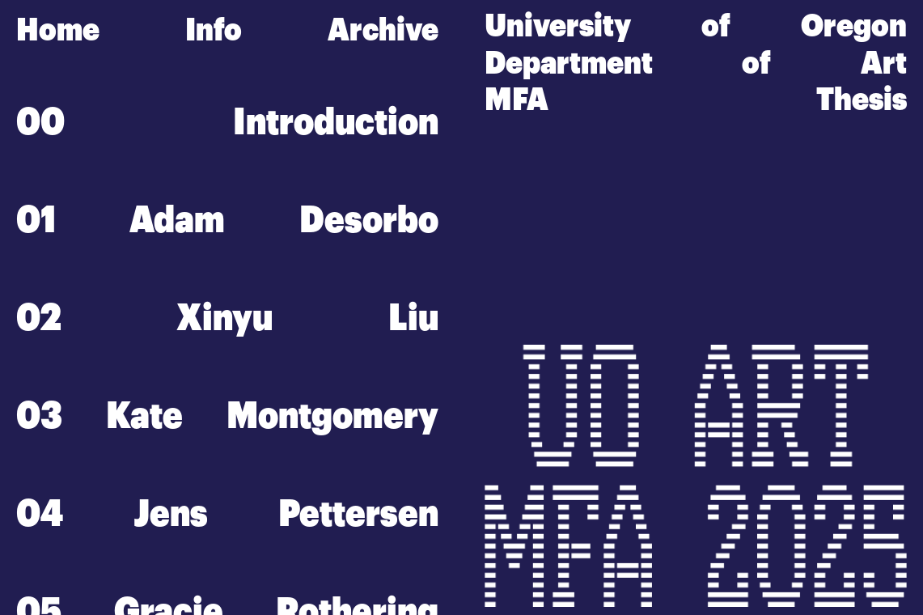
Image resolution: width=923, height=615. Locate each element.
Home (57, 29)
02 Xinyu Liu (227, 318)
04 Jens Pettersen (227, 513)
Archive (383, 29)
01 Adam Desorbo (227, 220)
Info (213, 29)
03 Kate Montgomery (227, 416)
